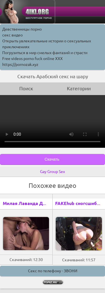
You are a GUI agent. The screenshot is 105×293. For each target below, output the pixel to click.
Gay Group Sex (52, 171)
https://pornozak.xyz (20, 64)
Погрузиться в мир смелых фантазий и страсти (44, 52)
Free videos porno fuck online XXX (32, 58)
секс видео (12, 35)
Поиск (26, 88)
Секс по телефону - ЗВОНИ (52, 271)
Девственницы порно (22, 29)
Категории (79, 88)
